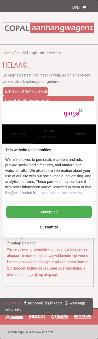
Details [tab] (80, 134)
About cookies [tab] (49, 134)
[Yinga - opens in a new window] (73, 113)
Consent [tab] (17, 134)
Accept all (48, 212)
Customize (49, 227)
